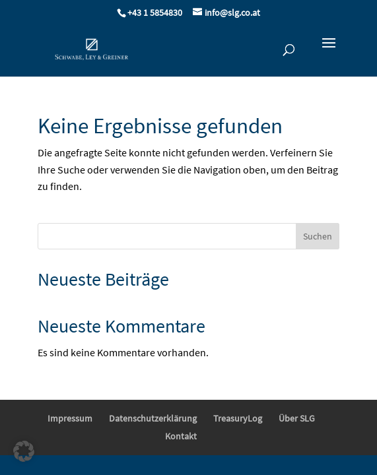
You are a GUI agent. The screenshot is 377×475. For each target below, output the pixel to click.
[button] (24, 451)
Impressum (70, 418)
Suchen (317, 236)
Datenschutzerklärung (153, 418)
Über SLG (297, 418)
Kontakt (181, 436)
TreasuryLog (237, 418)
